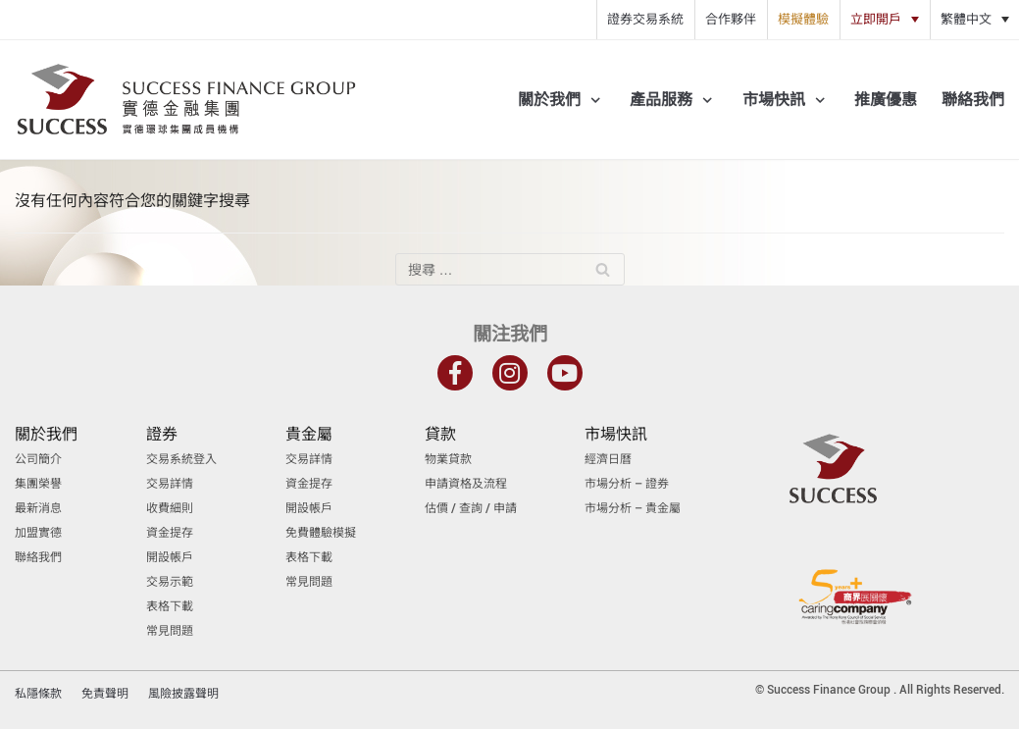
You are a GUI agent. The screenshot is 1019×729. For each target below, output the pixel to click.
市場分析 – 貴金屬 (633, 508)
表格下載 (169, 606)
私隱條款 (38, 694)
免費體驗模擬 (320, 533)
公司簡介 (38, 459)
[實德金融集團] (186, 99)
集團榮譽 (38, 484)
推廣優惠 (885, 99)
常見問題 (169, 631)
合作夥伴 (730, 19)
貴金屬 (308, 434)
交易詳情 (169, 484)
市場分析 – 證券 (627, 484)
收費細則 (169, 508)
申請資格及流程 (466, 484)
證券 (162, 434)
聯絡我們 (973, 99)
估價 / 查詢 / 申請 (471, 508)
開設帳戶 (169, 557)
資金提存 (169, 533)
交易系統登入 (181, 459)
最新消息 (38, 508)
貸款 (440, 434)
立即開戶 (875, 19)
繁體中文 (966, 19)
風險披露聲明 (183, 694)
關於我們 (46, 434)
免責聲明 (104, 694)
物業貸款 (448, 459)
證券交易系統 (645, 19)
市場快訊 (616, 434)
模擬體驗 (803, 19)
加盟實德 (38, 533)
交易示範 (169, 582)
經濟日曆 (608, 459)
